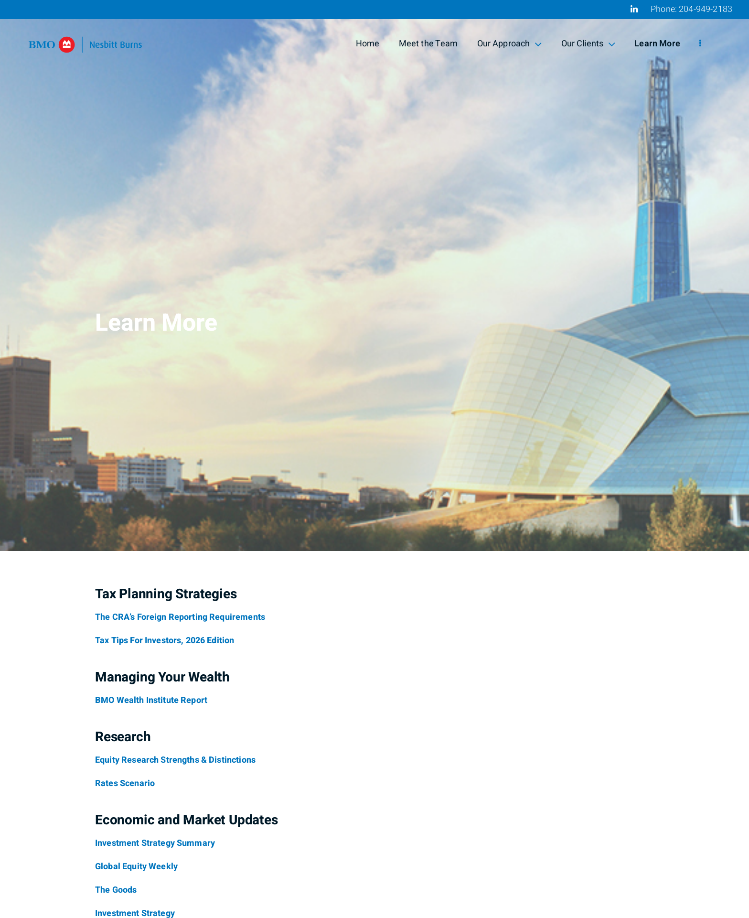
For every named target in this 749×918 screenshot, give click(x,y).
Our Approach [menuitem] (509, 43)
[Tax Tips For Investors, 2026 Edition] (164, 641)
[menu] (700, 44)
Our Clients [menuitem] (588, 43)
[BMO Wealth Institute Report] (151, 700)
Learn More (657, 43)
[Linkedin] (634, 9)
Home (368, 43)
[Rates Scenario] (125, 783)
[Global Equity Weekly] (136, 867)
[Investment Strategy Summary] (155, 843)
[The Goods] (116, 890)
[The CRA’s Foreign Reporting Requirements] (180, 617)
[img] (374, 275)
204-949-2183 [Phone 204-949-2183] (705, 9)
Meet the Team (428, 43)
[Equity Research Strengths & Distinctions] (175, 760)
